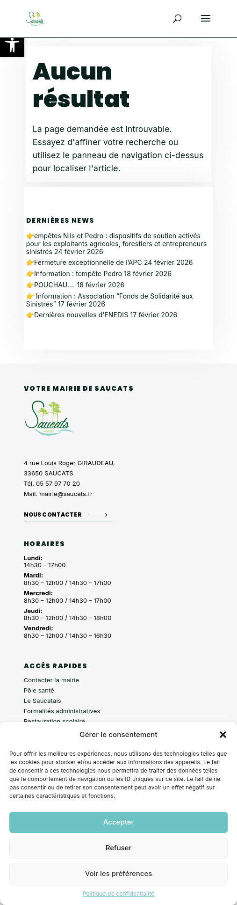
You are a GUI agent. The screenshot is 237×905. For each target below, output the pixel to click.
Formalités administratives (62, 711)
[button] (12, 45)
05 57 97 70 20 (58, 483)
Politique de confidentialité (118, 893)
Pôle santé (39, 690)
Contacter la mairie (51, 680)
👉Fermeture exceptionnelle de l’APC (84, 262)
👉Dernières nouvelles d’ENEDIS (77, 315)
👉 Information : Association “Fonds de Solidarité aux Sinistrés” (109, 300)
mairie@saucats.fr (66, 493)
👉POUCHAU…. (50, 285)
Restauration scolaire (55, 721)
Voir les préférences (118, 873)
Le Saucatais (42, 700)
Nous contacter (53, 514)
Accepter (118, 821)
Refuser (119, 847)
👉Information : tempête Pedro (74, 273)
